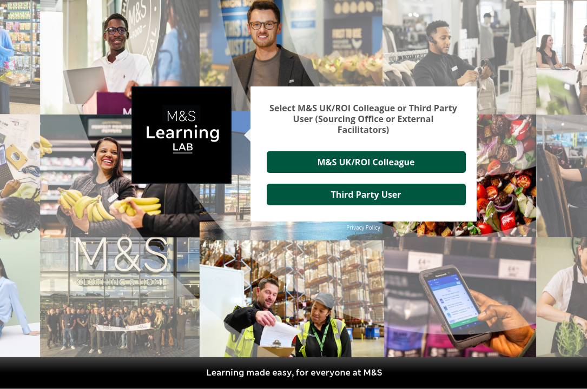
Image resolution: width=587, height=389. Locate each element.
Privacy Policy (363, 227)
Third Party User (366, 194)
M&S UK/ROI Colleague (365, 162)
